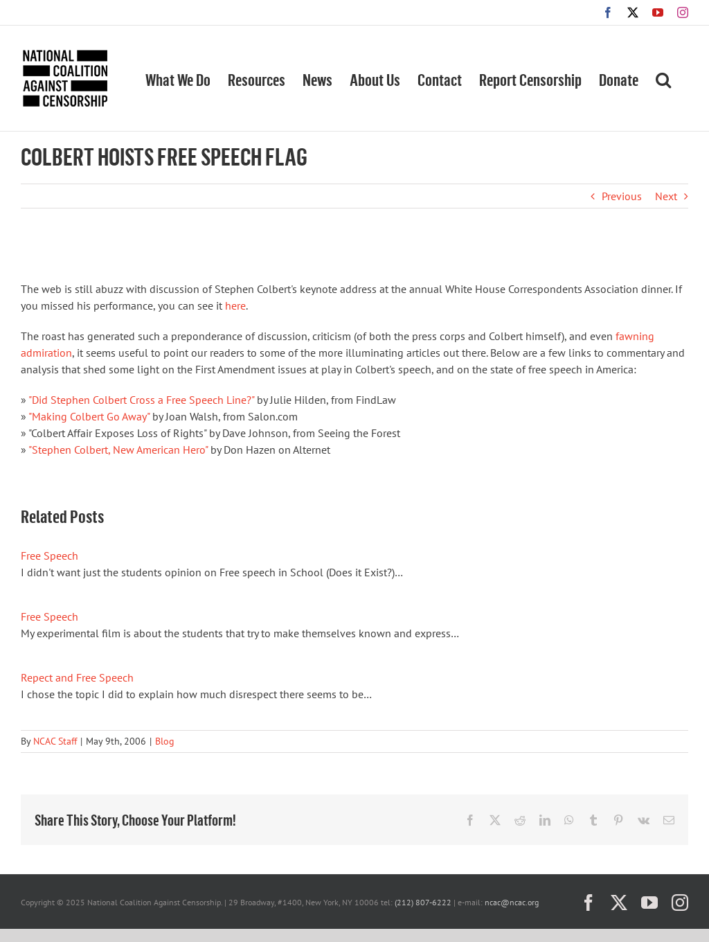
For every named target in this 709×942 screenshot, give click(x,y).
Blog (164, 741)
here (235, 305)
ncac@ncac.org (512, 902)
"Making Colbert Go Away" (89, 416)
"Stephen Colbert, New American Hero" (118, 449)
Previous (622, 196)
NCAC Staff (55, 741)
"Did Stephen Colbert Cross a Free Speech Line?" (141, 400)
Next (666, 196)
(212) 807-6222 (423, 902)
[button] (663, 78)
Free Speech (49, 555)
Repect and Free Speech (77, 677)
